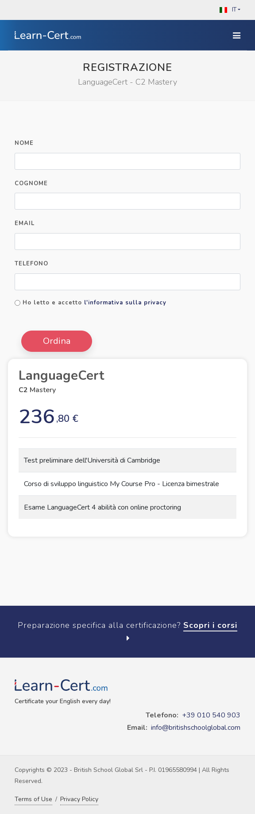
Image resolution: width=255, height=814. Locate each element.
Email (25, 223)
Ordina (56, 341)
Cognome (31, 183)
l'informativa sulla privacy (125, 303)
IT (227, 10)
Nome (24, 143)
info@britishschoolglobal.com (195, 727)
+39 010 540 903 (211, 715)
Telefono (31, 264)
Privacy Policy (79, 799)
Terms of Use (33, 799)
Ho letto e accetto (94, 303)
